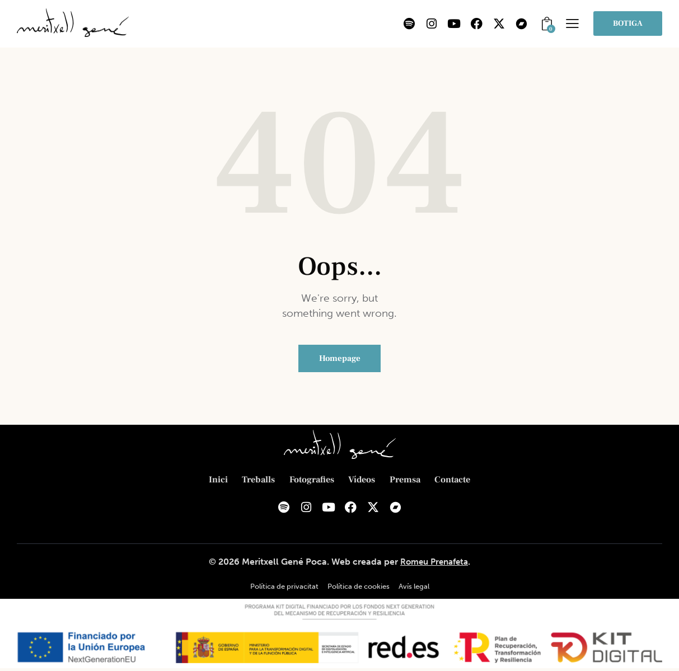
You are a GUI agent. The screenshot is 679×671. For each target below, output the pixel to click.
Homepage (339, 359)
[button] (572, 23)
